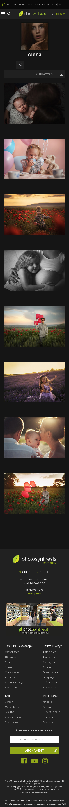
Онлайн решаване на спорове (19, 804)
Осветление (12, 672)
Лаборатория (50, 682)
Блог (30, 4)
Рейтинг (47, 707)
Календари (49, 662)
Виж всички (11, 687)
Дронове (10, 677)
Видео (8, 662)
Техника (9, 711)
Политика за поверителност (52, 800)
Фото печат (49, 651)
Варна (43, 571)
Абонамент (41, 750)
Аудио (8, 667)
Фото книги (49, 657)
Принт (22, 4)
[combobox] (45, 74)
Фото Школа (12, 707)
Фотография (54, 4)
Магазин (12, 4)
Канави (47, 667)
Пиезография (50, 672)
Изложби (10, 701)
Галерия (40, 4)
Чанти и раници (14, 682)
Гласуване (48, 717)
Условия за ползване (27, 800)
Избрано (47, 701)
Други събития (13, 717)
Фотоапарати (12, 651)
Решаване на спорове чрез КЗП (51, 804)
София (25, 571)
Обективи (10, 657)
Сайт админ (9, 800)
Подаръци (48, 677)
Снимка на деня (51, 711)
